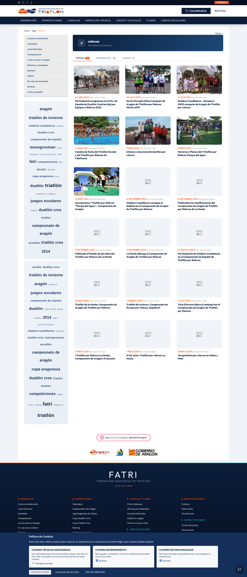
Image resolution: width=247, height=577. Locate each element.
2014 (46, 251)
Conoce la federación (37, 38)
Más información (95, 572)
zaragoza (51, 194)
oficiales (51, 169)
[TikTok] (31, 2)
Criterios (186, 504)
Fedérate (222, 2)
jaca (61, 162)
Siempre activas (42, 563)
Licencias (73, 20)
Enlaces (31, 86)
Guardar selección (67, 572)
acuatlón (34, 242)
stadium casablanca (42, 125)
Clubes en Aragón (135, 518)
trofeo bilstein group (53, 309)
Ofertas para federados (138, 509)
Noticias (220, 10)
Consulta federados (136, 513)
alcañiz (41, 169)
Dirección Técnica (98, 20)
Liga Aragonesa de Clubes (84, 513)
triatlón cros (52, 242)
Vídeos (30, 76)
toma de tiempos (48, 154)
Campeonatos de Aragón (84, 509)
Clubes (151, 20)
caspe (60, 394)
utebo (59, 148)
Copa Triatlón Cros (81, 523)
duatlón (37, 186)
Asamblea (32, 44)
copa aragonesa (43, 176)
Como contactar (35, 92)
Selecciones (187, 509)
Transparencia (34, 54)
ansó (57, 176)
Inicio (26, 30)
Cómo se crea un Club (137, 523)
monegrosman (43, 147)
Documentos (188, 530)
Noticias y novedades (37, 65)
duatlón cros (50, 210)
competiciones (47, 161)
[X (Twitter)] (27, 2)
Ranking (76, 527)
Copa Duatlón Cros (81, 518)
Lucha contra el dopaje (38, 60)
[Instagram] (23, 2)
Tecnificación (188, 513)
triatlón (53, 185)
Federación (28, 20)
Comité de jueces (190, 525)
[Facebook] (19, 2)
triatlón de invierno (46, 118)
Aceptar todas (40, 572)
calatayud (34, 154)
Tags (34, 30)
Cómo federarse (134, 504)
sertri (59, 154)
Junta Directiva (34, 49)
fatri (33, 161)
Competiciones (52, 20)
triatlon (46, 217)
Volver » (219, 33)
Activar (101, 560)
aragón (46, 109)
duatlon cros (45, 132)
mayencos (41, 194)
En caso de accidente (37, 81)
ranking (59, 126)
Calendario (196, 10)
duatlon (33, 210)
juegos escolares (46, 201)
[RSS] (37, 2)
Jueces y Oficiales (128, 20)
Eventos (31, 70)
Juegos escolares (173, 20)
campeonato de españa (46, 139)
